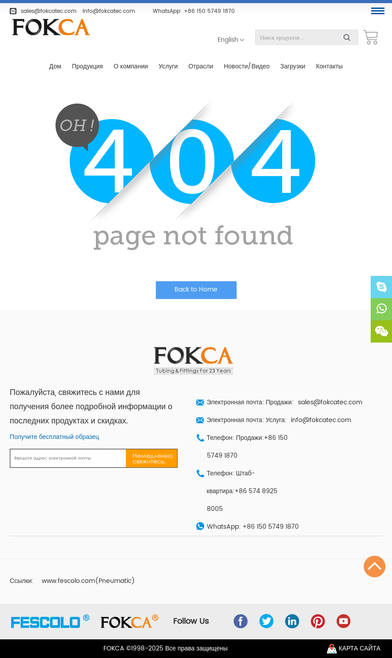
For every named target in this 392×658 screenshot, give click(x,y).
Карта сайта (359, 649)
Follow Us (191, 622)
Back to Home (196, 290)
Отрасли (200, 67)
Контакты (329, 67)
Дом (55, 67)
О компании (131, 67)
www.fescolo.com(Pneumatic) (88, 581)
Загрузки (292, 67)
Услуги (168, 67)
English (228, 40)
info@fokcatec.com (109, 11)
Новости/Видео (246, 67)
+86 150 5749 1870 (209, 11)
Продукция (87, 67)
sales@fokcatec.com (48, 11)
